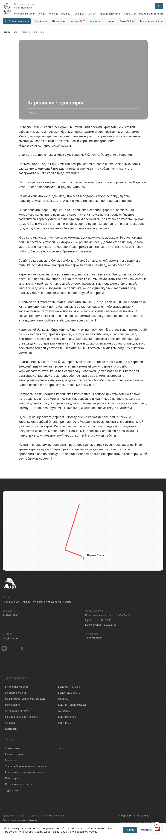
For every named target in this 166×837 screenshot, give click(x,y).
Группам (65, 13)
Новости (10, 760)
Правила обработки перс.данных (136, 822)
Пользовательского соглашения (20, 820)
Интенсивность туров (19, 784)
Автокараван (96, 21)
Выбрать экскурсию (17, 20)
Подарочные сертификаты (21, 716)
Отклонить (146, 830)
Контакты (54, 13)
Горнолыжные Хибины (151, 21)
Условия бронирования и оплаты (25, 766)
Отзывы (42, 13)
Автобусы (64, 710)
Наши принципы (15, 754)
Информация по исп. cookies (133, 815)
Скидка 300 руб (127, 21)
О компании (12, 748)
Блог (61, 748)
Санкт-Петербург (23, 7)
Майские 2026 (78, 21)
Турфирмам (79, 13)
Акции (111, 21)
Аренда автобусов (110, 13)
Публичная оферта (16, 686)
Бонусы (93, 13)
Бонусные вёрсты (69, 692)
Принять (130, 830)
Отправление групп (24, 13)
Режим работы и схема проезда (25, 698)
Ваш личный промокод (151, 13)
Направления (58, 21)
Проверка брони (15, 692)
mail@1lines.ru (11, 638)
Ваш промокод (67, 716)
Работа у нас (129, 13)
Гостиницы (64, 722)
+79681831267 (94, 638)
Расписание (41, 21)
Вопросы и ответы (69, 686)
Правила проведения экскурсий (25, 772)
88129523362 (10, 615)
